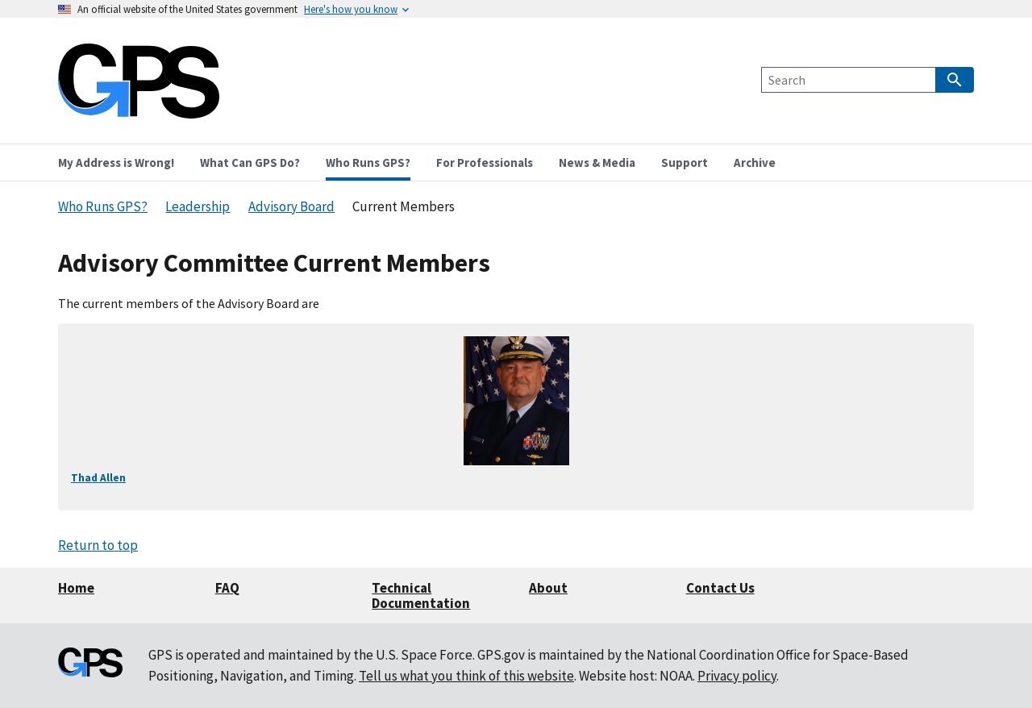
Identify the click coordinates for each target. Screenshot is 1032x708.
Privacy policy (736, 676)
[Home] (138, 108)
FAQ (227, 588)
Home (76, 588)
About (548, 588)
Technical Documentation (421, 595)
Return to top (98, 545)
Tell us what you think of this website (466, 676)
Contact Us (720, 588)
